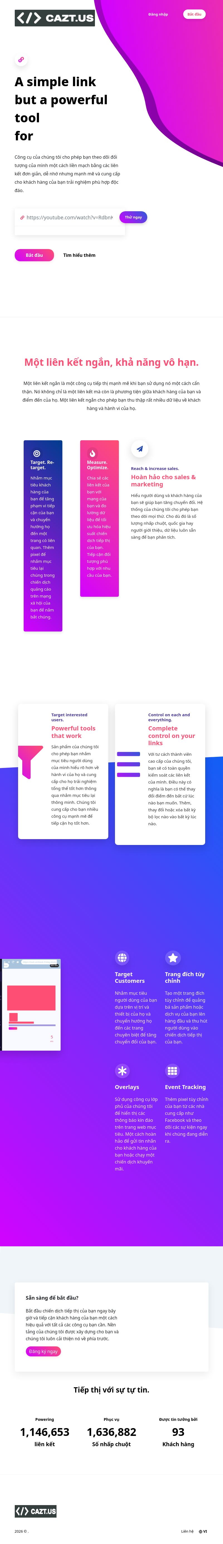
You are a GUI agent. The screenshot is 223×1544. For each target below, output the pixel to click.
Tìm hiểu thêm (79, 255)
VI (203, 1531)
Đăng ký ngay (43, 1351)
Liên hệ (187, 1531)
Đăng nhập (158, 14)
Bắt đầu (194, 14)
